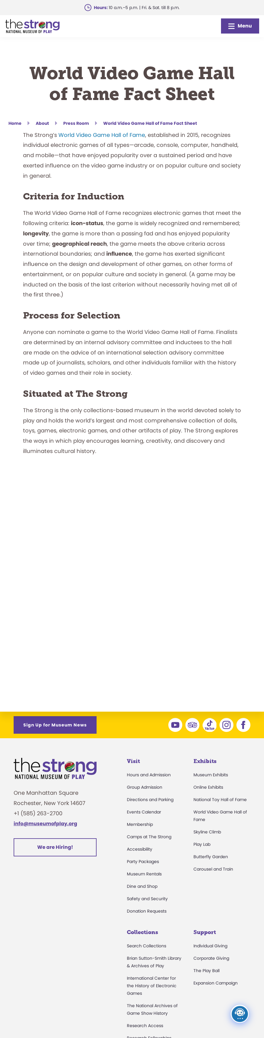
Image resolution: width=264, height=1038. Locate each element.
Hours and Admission (149, 775)
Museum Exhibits (210, 775)
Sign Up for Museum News (55, 725)
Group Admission (144, 787)
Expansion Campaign (215, 983)
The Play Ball (206, 971)
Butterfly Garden (210, 857)
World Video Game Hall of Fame (101, 135)
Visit (133, 761)
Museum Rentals (144, 874)
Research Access (145, 1026)
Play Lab (201, 844)
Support (204, 932)
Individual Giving (210, 946)
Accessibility (139, 849)
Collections (142, 932)
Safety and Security (147, 899)
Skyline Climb (207, 832)
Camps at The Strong (149, 837)
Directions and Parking (150, 800)
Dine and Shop (142, 886)
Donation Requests (147, 911)
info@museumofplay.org (45, 823)
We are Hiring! (55, 847)
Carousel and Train (213, 869)
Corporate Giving (211, 958)
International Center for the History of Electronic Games (152, 985)
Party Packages (143, 862)
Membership (140, 824)
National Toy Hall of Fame (220, 800)
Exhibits (204, 761)
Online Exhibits (208, 787)
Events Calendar (144, 812)
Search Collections (146, 946)
